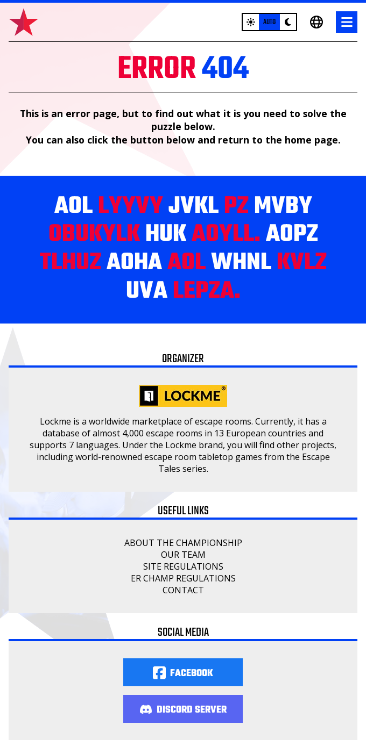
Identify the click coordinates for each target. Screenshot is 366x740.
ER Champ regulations (183, 578)
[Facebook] (183, 672)
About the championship (183, 543)
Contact (183, 590)
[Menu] (346, 22)
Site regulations (183, 566)
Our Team (183, 555)
